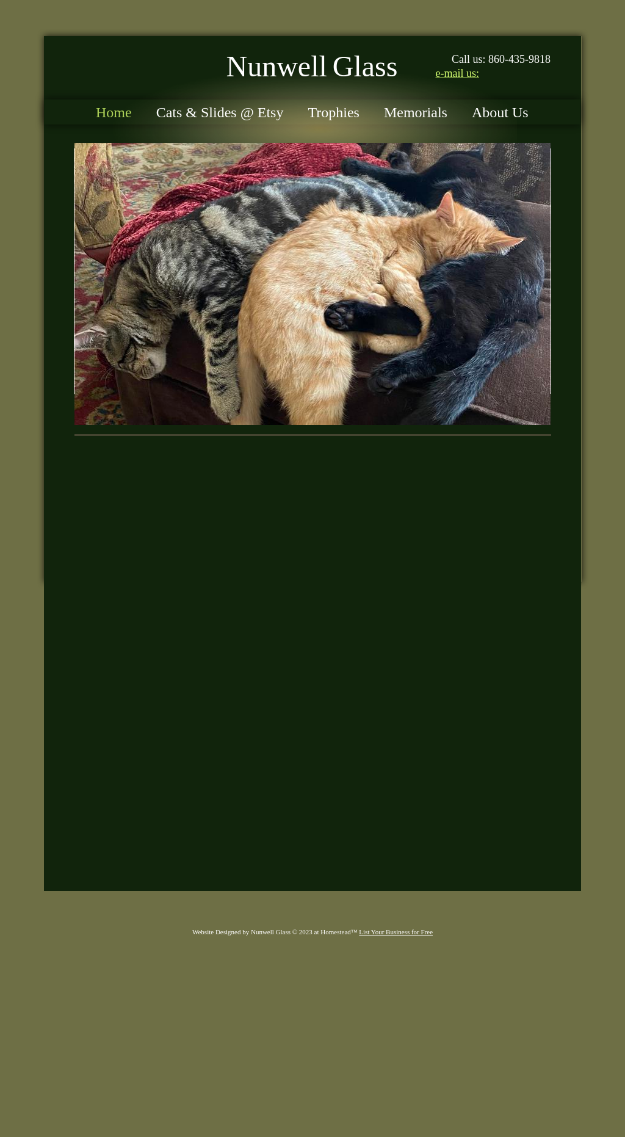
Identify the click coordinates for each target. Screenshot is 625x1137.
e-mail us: (457, 73)
